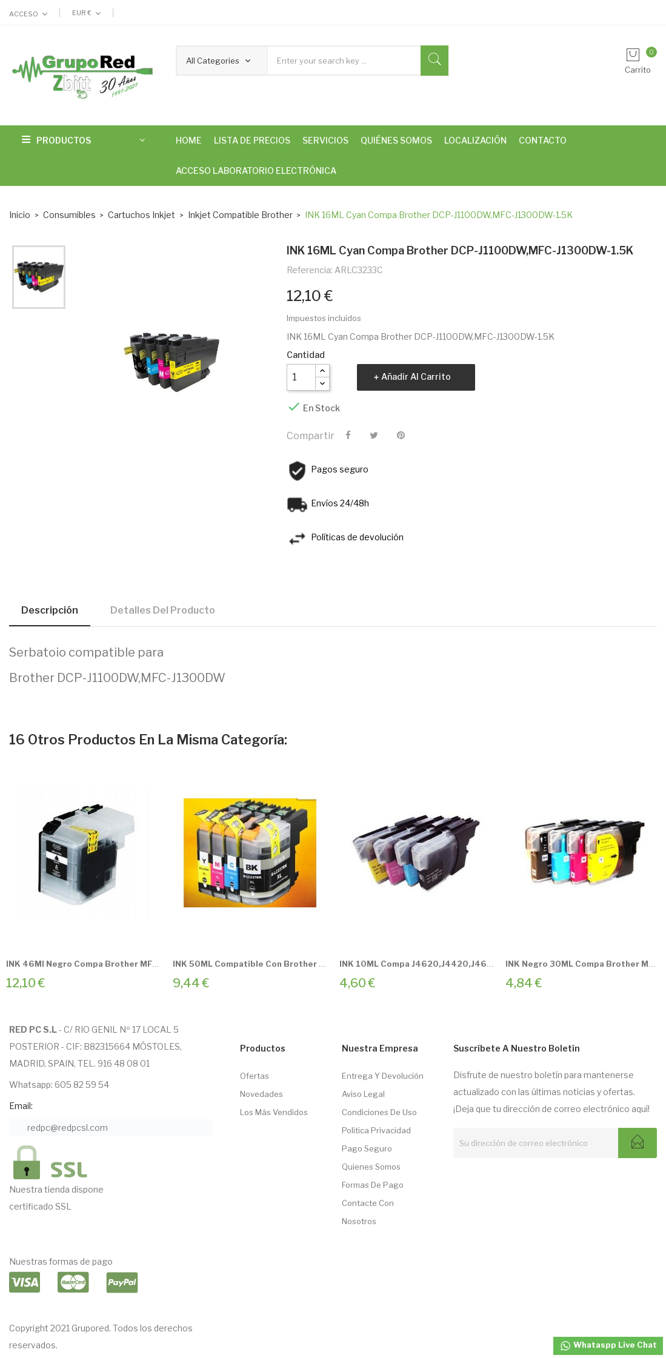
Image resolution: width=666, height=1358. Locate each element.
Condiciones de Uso (379, 1112)
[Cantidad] (301, 377)
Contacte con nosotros (368, 1212)
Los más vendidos (274, 1112)
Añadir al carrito (416, 376)
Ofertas (254, 1076)
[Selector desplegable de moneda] (86, 12)
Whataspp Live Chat (608, 1346)
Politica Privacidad (376, 1130)
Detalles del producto (162, 610)
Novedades (261, 1094)
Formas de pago (373, 1185)
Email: (21, 1106)
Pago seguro (367, 1148)
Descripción (49, 610)
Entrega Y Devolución (383, 1076)
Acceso (23, 14)
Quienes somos (371, 1166)
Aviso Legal (363, 1094)
